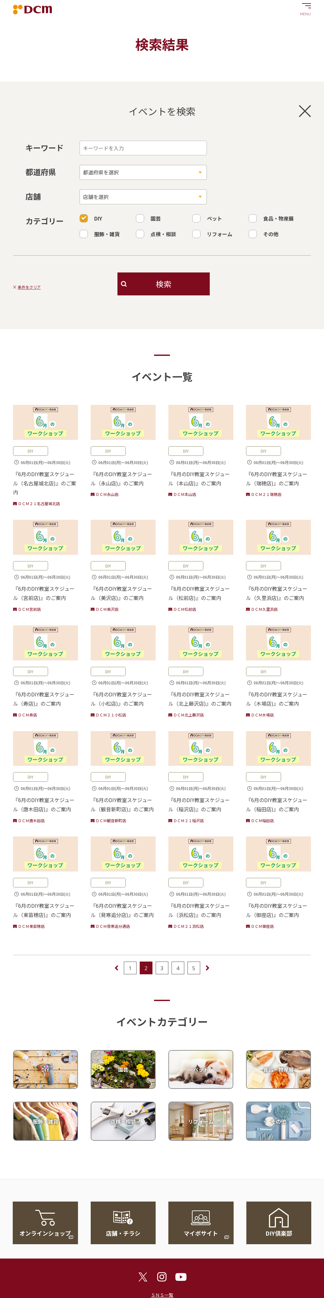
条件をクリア (29, 287)
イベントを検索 (220, 111)
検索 (163, 283)
